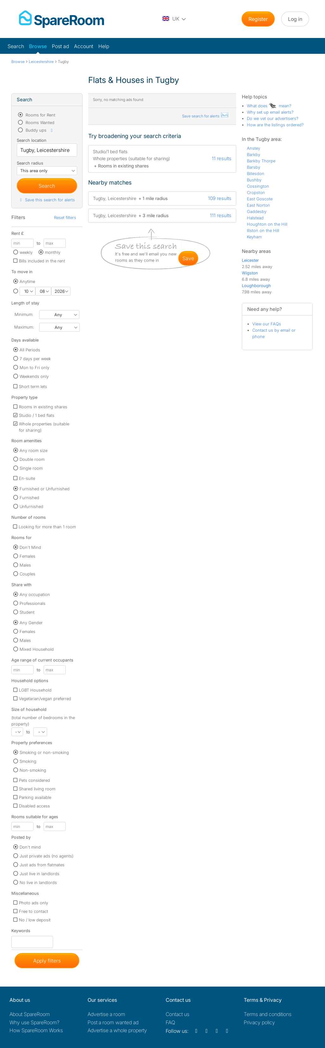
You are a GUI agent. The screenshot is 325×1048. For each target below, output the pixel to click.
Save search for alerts (205, 116)
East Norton (258, 205)
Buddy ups (39, 130)
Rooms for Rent (39, 114)
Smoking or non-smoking (44, 752)
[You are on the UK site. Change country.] (174, 19)
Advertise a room (106, 1014)
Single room (31, 468)
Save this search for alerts (46, 199)
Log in (295, 19)
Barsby (253, 167)
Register (258, 19)
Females (27, 556)
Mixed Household (37, 649)
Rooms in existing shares (43, 406)
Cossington (258, 186)
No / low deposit (35, 919)
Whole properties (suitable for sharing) (44, 427)
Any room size (33, 450)
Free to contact (33, 911)
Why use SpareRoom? (34, 1022)
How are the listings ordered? (275, 124)
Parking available (35, 797)
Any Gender (31, 622)
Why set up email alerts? (270, 112)
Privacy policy (259, 1022)
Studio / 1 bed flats (36, 415)
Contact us (177, 1014)
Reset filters (65, 217)
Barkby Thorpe (261, 160)
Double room (32, 459)
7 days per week (35, 358)
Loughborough (256, 285)
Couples (27, 573)
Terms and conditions (267, 1014)
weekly (26, 252)
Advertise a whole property (117, 1030)
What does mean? (269, 105)
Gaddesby (257, 211)
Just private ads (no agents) (46, 855)
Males (25, 565)
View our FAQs (266, 323)
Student (27, 612)
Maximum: (24, 326)
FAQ (170, 1022)
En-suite (27, 478)
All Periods (30, 349)
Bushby (254, 179)
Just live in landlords (39, 873)
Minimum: (24, 314)
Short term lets (33, 386)
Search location (31, 140)
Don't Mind (30, 547)
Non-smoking (33, 770)
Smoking (28, 761)
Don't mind (30, 847)
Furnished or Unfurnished (45, 488)
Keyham (254, 236)
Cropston (256, 192)
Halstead (255, 217)
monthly (52, 252)
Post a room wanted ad (113, 1022)
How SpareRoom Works (36, 1030)
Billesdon (255, 173)
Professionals (33, 603)
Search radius (30, 163)
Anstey (253, 148)
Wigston (250, 272)
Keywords (20, 932)
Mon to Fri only (34, 367)
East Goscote (260, 198)
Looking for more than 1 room (47, 526)
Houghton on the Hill (267, 224)
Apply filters (47, 960)
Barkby (253, 154)
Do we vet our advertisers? (272, 118)
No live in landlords (38, 882)
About (29, 1014)
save (188, 258)
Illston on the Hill (263, 230)
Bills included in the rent (42, 260)
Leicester (250, 260)
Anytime (27, 281)
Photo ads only (33, 902)
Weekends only (34, 376)
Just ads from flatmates (42, 864)
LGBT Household (35, 690)
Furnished (29, 497)
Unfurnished (31, 506)
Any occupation (35, 594)
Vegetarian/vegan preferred (45, 698)
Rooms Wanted (39, 122)
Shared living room (37, 788)
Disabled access (34, 805)
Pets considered (34, 780)
